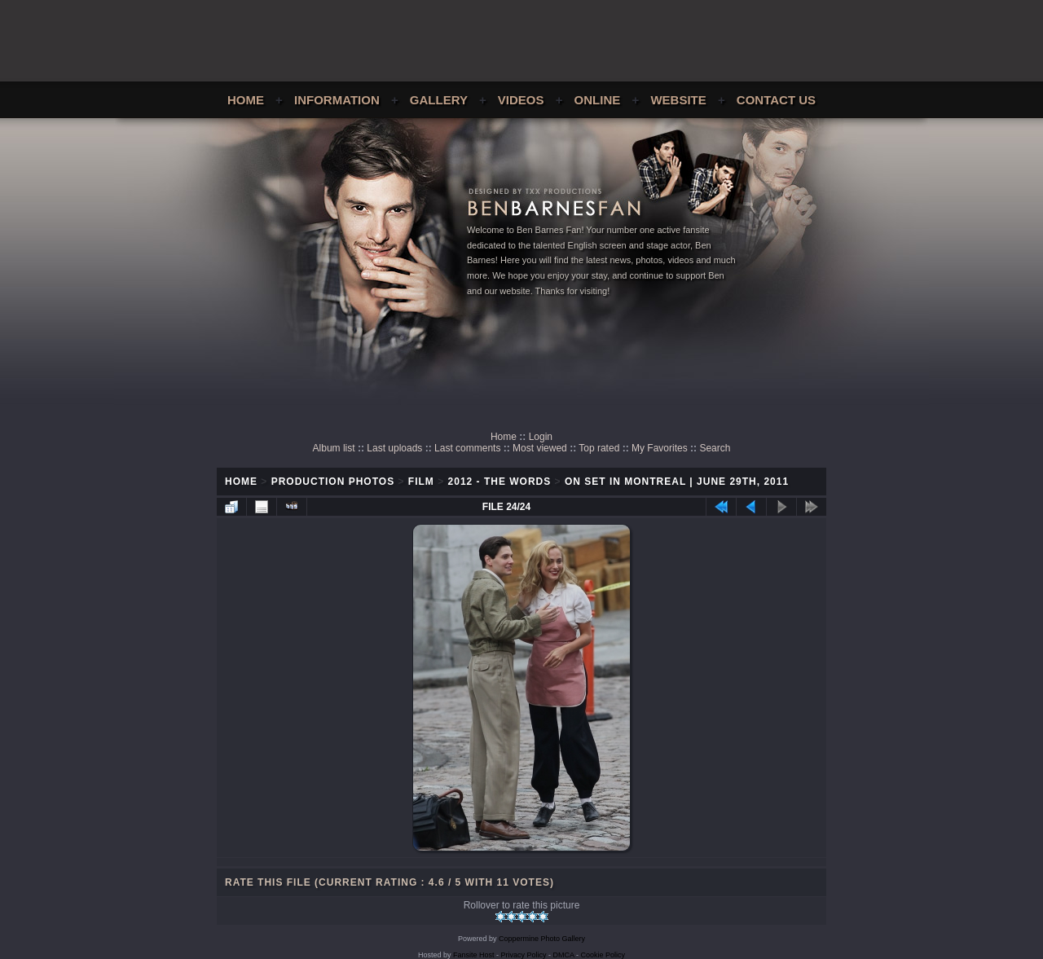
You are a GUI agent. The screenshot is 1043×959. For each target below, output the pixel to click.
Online (597, 100)
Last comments (467, 448)
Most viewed (540, 448)
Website (678, 100)
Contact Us (776, 100)
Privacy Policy (524, 955)
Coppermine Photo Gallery (542, 939)
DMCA (563, 955)
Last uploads (394, 448)
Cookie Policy (603, 955)
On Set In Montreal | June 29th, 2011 (677, 481)
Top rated (599, 448)
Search (714, 448)
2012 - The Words (500, 481)
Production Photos (332, 481)
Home (245, 100)
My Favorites (660, 448)
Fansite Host (474, 955)
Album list (334, 448)
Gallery (439, 100)
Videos (521, 100)
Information (337, 100)
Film (421, 481)
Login (540, 436)
